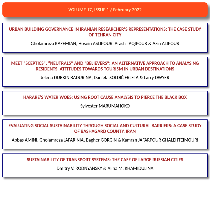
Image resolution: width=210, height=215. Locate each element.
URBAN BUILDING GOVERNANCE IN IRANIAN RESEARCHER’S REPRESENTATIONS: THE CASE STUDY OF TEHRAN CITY (105, 32)
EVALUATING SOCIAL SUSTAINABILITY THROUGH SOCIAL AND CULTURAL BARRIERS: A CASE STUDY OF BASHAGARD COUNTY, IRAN (104, 128)
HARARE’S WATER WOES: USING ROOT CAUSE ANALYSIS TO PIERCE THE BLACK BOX (105, 97)
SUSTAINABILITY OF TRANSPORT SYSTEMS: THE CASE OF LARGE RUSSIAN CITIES (105, 159)
